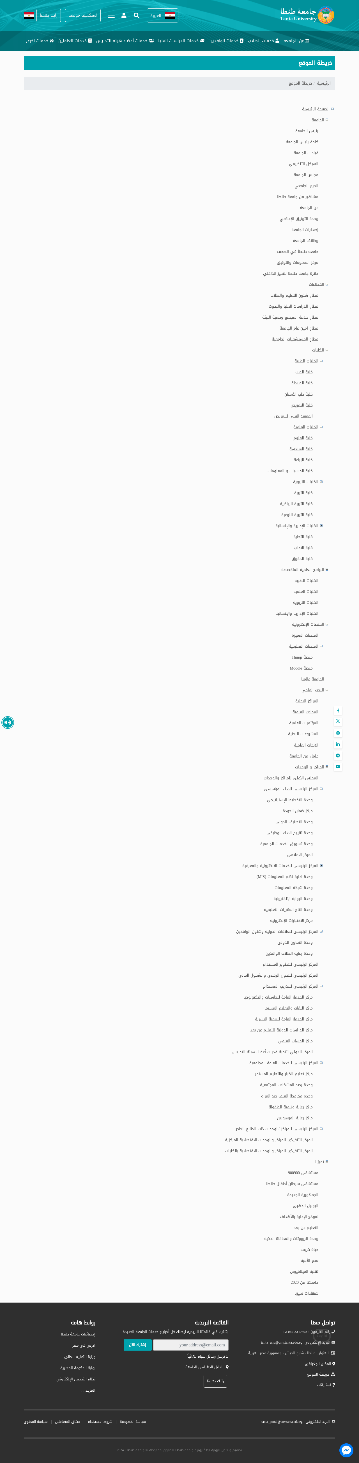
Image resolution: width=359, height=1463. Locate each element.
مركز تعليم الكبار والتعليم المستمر (284, 1074)
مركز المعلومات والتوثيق (297, 262)
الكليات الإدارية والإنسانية (296, 613)
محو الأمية (309, 1260)
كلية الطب (304, 372)
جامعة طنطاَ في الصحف (297, 251)
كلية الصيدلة (302, 383)
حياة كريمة (309, 1249)
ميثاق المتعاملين (67, 1422)
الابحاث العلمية (306, 745)
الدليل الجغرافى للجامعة (207, 1367)
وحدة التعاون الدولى (295, 942)
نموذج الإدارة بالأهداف (299, 1217)
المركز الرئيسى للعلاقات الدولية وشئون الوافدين (277, 931)
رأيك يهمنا (215, 1381)
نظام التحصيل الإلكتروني (75, 1379)
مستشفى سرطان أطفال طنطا (292, 1184)
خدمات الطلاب (263, 41)
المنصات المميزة (305, 635)
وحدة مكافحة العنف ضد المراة (287, 1096)
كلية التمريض (302, 405)
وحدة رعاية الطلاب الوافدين (289, 953)
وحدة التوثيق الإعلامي (299, 219)
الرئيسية (324, 83)
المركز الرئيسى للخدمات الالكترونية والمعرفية (280, 866)
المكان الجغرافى (320, 1363)
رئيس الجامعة (306, 131)
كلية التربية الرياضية (296, 504)
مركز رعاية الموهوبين (295, 1118)
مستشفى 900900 (303, 1173)
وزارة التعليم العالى (79, 1356)
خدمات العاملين (75, 41)
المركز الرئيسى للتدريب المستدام (290, 986)
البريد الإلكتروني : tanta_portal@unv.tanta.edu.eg (298, 1422)
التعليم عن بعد (306, 1227)
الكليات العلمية (305, 591)
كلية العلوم (303, 438)
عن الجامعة (296, 41)
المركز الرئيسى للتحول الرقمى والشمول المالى (278, 975)
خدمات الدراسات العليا (181, 41)
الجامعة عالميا (312, 679)
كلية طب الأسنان (298, 394)
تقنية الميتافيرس (304, 1271)
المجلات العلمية (305, 712)
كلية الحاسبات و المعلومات (290, 471)
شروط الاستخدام (100, 1422)
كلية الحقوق (302, 558)
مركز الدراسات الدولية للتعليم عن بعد (281, 1030)
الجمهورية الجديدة (302, 1195)
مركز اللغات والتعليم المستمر (288, 1008)
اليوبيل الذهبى (305, 1206)
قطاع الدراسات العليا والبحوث (293, 306)
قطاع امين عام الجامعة (299, 328)
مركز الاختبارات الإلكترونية (291, 920)
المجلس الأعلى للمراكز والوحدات (291, 778)
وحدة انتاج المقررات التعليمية (288, 909)
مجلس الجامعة (306, 175)
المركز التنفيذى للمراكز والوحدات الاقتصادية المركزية (269, 1140)
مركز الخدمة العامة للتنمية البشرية (284, 1019)
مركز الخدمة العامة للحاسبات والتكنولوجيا (278, 997)
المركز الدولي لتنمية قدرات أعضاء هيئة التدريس (272, 1052)
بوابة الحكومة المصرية (77, 1367)
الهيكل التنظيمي (303, 164)
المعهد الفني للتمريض (293, 416)
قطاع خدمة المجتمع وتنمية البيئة (290, 317)
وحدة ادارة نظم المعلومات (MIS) (285, 877)
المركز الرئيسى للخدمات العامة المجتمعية (283, 1063)
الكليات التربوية (305, 602)
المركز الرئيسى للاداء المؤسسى (291, 789)
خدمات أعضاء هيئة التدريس (125, 41)
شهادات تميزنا (306, 1293)
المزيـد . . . (87, 1390)
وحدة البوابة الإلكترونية (293, 898)
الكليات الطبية (306, 580)
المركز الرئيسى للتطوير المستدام (290, 964)
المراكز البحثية (306, 701)
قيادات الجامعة (306, 153)
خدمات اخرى (40, 41)
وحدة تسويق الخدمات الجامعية (286, 844)
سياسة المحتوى (36, 1422)
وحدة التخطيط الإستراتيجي (290, 800)
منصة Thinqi (302, 657)
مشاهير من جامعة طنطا (297, 197)
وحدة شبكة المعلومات (294, 888)
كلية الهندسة (301, 449)
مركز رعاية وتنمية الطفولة (291, 1107)
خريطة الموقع (321, 1374)
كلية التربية (303, 493)
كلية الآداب (303, 548)
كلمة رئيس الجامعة (302, 142)
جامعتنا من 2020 (304, 1282)
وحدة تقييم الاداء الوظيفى (289, 833)
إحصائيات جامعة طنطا (78, 1334)
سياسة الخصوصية (133, 1422)
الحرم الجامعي (306, 186)
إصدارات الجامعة (304, 229)
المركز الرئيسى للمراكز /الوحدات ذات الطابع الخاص (276, 1129)
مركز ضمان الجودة (298, 811)
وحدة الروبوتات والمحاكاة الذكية (291, 1238)
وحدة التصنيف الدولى (294, 822)
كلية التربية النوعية (297, 515)
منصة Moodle (301, 668)
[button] (162, 15)
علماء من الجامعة (303, 756)
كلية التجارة (303, 537)
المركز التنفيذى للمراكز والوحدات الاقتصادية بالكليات (269, 1151)
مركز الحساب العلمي (295, 1041)
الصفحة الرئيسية (316, 109)
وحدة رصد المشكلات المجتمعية (286, 1085)
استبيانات (326, 1385)
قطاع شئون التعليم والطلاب (294, 295)
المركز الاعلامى (300, 855)
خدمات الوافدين (226, 41)
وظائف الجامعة (305, 240)
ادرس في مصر (83, 1345)
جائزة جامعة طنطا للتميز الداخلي (290, 273)
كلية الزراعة (303, 460)
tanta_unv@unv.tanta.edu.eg (281, 1342)
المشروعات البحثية (303, 734)
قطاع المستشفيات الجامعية (295, 339)
